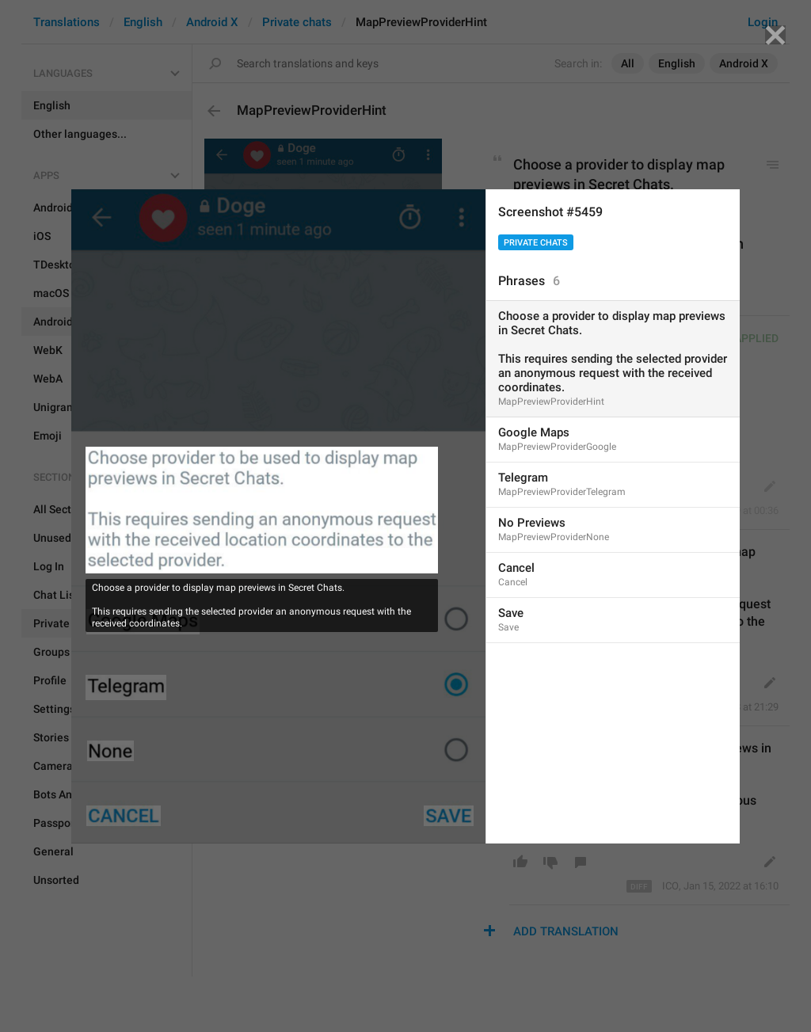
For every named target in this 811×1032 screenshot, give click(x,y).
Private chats (536, 243)
